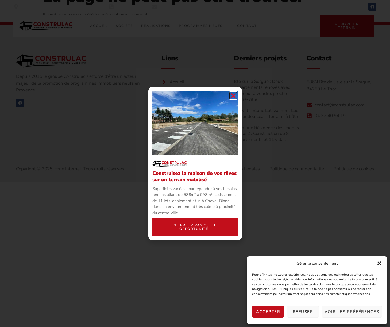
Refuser (303, 311)
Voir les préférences (352, 311)
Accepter (268, 311)
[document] (195, 163)
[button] (379, 263)
